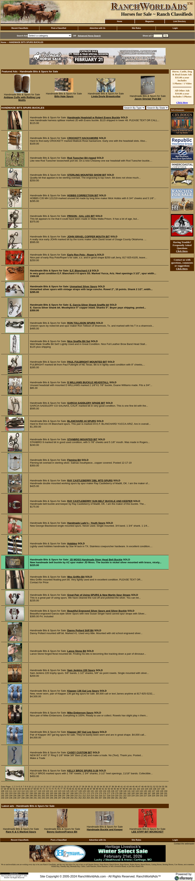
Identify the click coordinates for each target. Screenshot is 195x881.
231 (161, 795)
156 (23, 793)
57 (2, 789)
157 (27, 793)
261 (116, 798)
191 (165, 793)
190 (161, 793)
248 (63, 798)
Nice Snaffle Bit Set (78, 341)
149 (161, 791)
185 (141, 793)
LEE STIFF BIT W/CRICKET (148, 831)
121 (51, 791)
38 (113, 786)
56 (166, 786)
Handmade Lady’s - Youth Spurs (86, 523)
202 (43, 795)
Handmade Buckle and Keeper (105, 829)
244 (47, 798)
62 (17, 789)
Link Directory (179, 21)
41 (122, 786)
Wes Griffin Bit (75, 576)
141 (129, 791)
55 (163, 786)
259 (108, 798)
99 (127, 789)
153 (11, 793)
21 (62, 786)
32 (95, 786)
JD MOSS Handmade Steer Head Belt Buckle (96, 559)
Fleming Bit (74, 460)
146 (149, 791)
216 (100, 795)
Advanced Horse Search (89, 36)
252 (80, 798)
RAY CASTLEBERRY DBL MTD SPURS (90, 480)
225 (137, 795)
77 (61, 789)
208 (68, 795)
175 (100, 793)
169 (76, 793)
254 (88, 798)
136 (112, 791)
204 (51, 795)
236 (14, 798)
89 (97, 789)
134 (104, 791)
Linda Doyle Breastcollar (105, 96)
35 (104, 786)
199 (31, 795)
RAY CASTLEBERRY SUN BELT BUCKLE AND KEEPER (99, 501)
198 (27, 795)
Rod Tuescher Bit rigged (81, 157)
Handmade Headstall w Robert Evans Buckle (93, 117)
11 (32, 786)
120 (47, 791)
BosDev (7, 878)
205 (55, 795)
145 (145, 791)
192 (2, 795)
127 (76, 791)
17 (50, 786)
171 (84, 793)
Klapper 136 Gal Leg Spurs (83, 690)
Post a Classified (58, 28)
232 (165, 795)
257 (100, 798)
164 (55, 793)
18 (53, 786)
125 (68, 791)
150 (165, 791)
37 (110, 786)
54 (160, 786)
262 (121, 798)
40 (119, 786)
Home (119, 21)
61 (14, 789)
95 (115, 789)
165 (59, 793)
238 (23, 798)
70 (40, 789)
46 (136, 786)
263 (125, 798)
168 (72, 793)
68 (34, 789)
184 (137, 793)
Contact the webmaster (184, 843)
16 (47, 786)
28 (83, 786)
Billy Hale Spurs (63, 96)
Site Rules (136, 28)
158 (31, 793)
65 (26, 789)
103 (142, 789)
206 (59, 795)
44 (131, 786)
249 (68, 798)
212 (84, 795)
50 (148, 786)
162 (47, 793)
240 (31, 798)
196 (19, 795)
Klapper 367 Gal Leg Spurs (83, 732)
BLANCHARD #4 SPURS (81, 421)
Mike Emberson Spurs (80, 712)
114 (23, 791)
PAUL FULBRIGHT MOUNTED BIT (87, 361)
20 (59, 786)
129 (84, 791)
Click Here (182, 102)
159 (35, 793)
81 (73, 789)
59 (8, 789)
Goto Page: (6, 786)
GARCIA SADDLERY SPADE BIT (86, 403)
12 (35, 786)
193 (6, 795)
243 (43, 798)
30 (89, 786)
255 (92, 798)
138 (121, 791)
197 (23, 795)
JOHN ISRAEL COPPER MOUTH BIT (88, 236)
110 (6, 791)
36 (107, 786)
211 (80, 795)
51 (151, 786)
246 (55, 798)
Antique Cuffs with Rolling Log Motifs (22, 99)
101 (134, 789)
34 (101, 786)
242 (39, 798)
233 (2, 798)
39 (116, 786)
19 (56, 786)
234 (6, 798)
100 (130, 789)
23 (68, 786)
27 (80, 786)
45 (133, 786)
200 (35, 795)
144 (141, 791)
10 (29, 786)
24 (71, 786)
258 (104, 798)
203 (47, 795)
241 (35, 798)
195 (14, 795)
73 (49, 789)
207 (63, 795)
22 (65, 786)
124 (63, 791)
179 (116, 793)
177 (108, 793)
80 (70, 789)
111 (11, 791)
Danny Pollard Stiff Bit (80, 630)
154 (14, 793)
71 (43, 789)
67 (32, 789)
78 (64, 789)
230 (157, 795)
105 (150, 789)
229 (153, 795)
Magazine (149, 21)
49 (145, 786)
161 (43, 793)
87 (91, 789)
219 (112, 795)
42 (125, 786)
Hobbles (72, 543)
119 (43, 791)
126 (72, 791)
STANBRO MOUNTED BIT (82, 439)
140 (125, 791)
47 (139, 786)
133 (100, 791)
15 (44, 786)
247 (59, 798)
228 (149, 795)
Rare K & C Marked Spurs (21, 831)
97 (121, 789)
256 (96, 798)
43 (128, 786)
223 (129, 795)
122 (55, 791)
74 (52, 789)
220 (116, 795)
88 (94, 789)
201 (39, 795)
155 (19, 793)
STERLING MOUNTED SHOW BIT (86, 174)
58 (5, 789)
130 (88, 791)
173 (92, 793)
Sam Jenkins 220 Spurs (81, 670)
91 (103, 789)
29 (86, 786)
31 (92, 786)
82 (76, 789)
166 (63, 793)
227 (145, 795)
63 (20, 789)
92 (106, 789)
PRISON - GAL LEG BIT (81, 216)
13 (38, 786)
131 (92, 791)
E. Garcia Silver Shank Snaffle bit (89, 304)
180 (121, 793)
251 (76, 798)
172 (88, 793)
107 (158, 789)
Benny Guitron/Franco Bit (62, 831)
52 (154, 786)
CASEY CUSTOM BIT (79, 752)
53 (157, 786)
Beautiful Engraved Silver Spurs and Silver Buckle (97, 610)
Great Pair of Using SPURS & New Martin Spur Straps (98, 595)
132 (96, 791)
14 (41, 786)
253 (84, 798)
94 (112, 789)
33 (98, 786)
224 (133, 795)
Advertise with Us (97, 28)
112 (14, 791)
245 (51, 798)
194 (11, 795)
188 (153, 793)
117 (35, 791)
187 (149, 793)
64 (23, 789)
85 (85, 789)
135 (108, 791)
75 (55, 789)
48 (142, 786)
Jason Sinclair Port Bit (147, 98)
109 (2, 791)
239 (27, 798)
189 (157, 793)
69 (37, 789)
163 (51, 793)
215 (96, 795)
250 (72, 798)
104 (146, 789)
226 (141, 795)
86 (88, 789)
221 (121, 795)
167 (68, 793)
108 (162, 789)
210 (76, 795)
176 (104, 793)
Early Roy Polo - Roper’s (82, 254)
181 (125, 793)
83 (79, 789)
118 (39, 791)
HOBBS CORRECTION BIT (82, 195)
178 (112, 793)
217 (104, 795)
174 (96, 793)
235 (11, 798)
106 (154, 789)
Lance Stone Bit (76, 651)
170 (80, 793)
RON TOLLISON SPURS (81, 323)
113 (19, 791)
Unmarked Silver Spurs (83, 286)
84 (82, 789)
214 (92, 795)
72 (46, 789)
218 (108, 795)
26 (77, 786)
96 (118, 789)
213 (88, 795)
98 (124, 789)
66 (29, 789)
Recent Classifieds (19, 28)
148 (157, 791)
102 (138, 789)
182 (129, 793)
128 (80, 791)
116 (31, 791)
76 (58, 789)
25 (74, 786)
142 (133, 791)
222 (125, 795)
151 (2, 793)
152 (6, 793)
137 (116, 791)
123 (59, 791)
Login (175, 28)
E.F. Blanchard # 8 (80, 270)
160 (39, 793)
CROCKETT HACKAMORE (82, 138)
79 (67, 789)
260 (112, 798)
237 (19, 798)
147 (153, 791)
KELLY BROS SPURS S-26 (82, 770)
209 (72, 795)
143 (137, 791)
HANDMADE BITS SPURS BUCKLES (26, 42)
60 (11, 789)
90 (100, 789)
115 (27, 791)
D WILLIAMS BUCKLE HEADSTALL (88, 382)
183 (133, 793)
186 (145, 793)
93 (109, 789)
